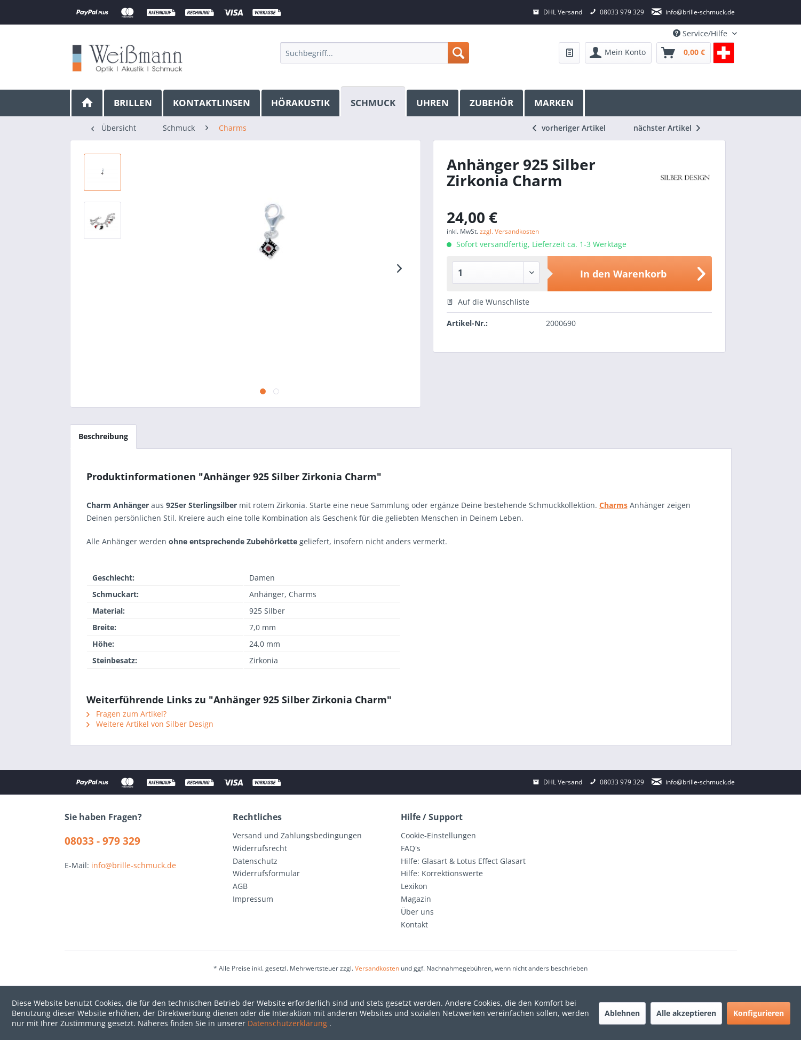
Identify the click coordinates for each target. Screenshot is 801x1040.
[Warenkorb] (683, 52)
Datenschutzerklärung (288, 1023)
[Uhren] (433, 103)
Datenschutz (255, 861)
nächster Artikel (666, 128)
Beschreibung (103, 436)
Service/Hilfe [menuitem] (701, 33)
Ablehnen (622, 1013)
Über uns (417, 912)
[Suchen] (458, 52)
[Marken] (555, 103)
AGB (240, 886)
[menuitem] (374, 52)
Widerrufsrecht (260, 848)
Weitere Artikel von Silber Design (149, 724)
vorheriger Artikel (569, 128)
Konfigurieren (758, 1013)
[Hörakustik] (301, 103)
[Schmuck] (374, 101)
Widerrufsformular (266, 873)
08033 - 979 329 (102, 841)
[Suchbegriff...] (374, 52)
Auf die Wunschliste (488, 302)
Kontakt (414, 924)
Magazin (416, 899)
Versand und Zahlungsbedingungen (297, 835)
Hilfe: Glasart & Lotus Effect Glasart (463, 861)
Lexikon (414, 886)
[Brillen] (133, 103)
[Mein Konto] (618, 52)
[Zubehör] (492, 103)
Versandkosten (377, 968)
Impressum (253, 899)
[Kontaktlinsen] (212, 103)
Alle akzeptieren (686, 1013)
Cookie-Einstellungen (438, 835)
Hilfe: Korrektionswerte (442, 873)
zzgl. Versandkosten (509, 231)
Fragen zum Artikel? (126, 714)
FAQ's (411, 848)
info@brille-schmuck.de (133, 865)
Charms (613, 505)
